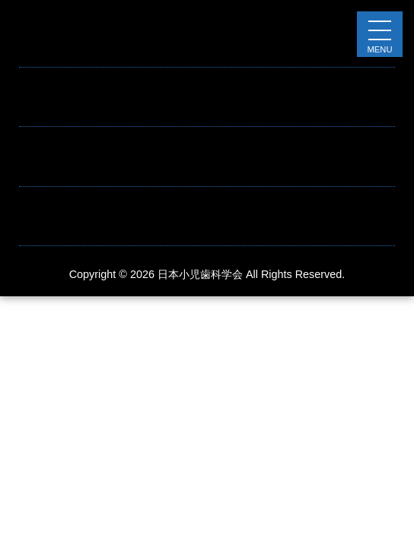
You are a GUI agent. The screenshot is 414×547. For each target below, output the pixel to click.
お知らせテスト (61, 47)
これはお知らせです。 (80, 106)
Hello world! (51, 166)
